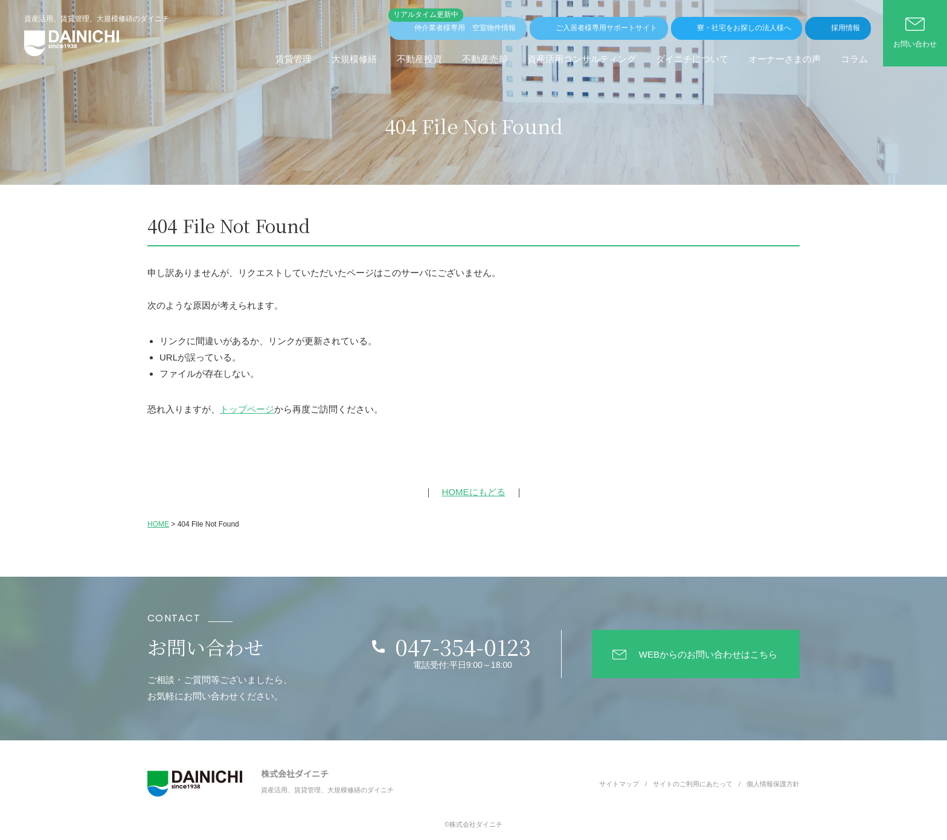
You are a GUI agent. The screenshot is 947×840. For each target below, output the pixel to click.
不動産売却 (484, 59)
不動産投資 (419, 59)
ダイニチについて (692, 59)
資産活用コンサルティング (581, 59)
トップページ (247, 409)
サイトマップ (619, 783)
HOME (158, 524)
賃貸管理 (293, 59)
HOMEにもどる (474, 492)
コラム (854, 59)
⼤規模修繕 (354, 59)
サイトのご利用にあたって (693, 783)
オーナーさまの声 (784, 59)
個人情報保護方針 (773, 783)
